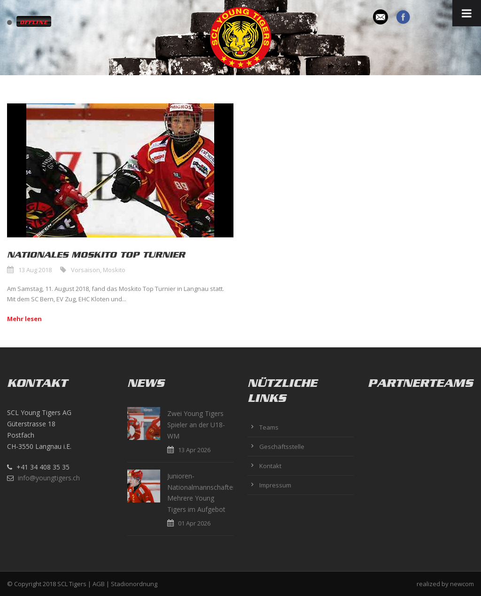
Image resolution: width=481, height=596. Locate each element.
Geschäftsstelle (281, 446)
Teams (269, 427)
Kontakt (270, 466)
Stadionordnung (134, 584)
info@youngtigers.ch (49, 477)
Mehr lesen (24, 318)
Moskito (114, 270)
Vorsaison (85, 270)
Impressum (275, 485)
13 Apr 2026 (194, 450)
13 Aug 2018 (35, 270)
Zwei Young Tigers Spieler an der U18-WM (196, 424)
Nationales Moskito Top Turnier (96, 255)
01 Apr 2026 (194, 523)
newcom (462, 584)
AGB (99, 584)
